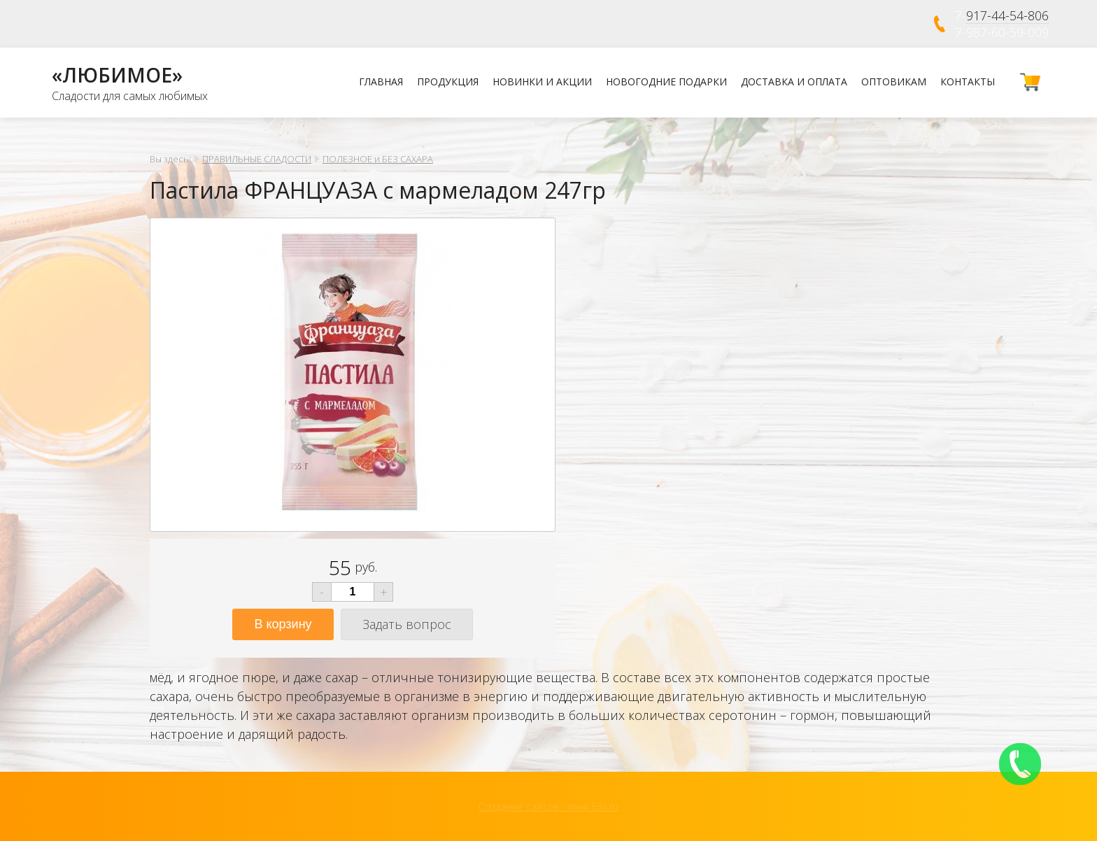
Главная (381, 81)
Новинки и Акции (542, 81)
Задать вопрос (406, 624)
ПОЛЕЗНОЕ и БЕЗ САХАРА (378, 159)
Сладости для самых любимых (130, 96)
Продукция (448, 81)
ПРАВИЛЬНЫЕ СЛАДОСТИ (256, 159)
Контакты (967, 81)
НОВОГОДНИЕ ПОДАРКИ (666, 81)
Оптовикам (893, 81)
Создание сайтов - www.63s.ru (548, 806)
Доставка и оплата (794, 81)
